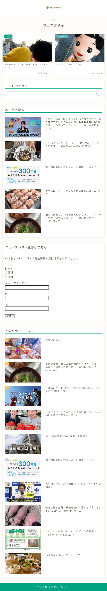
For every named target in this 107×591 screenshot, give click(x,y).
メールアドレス (16, 283)
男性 (9, 272)
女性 (9, 277)
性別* (8, 268)
